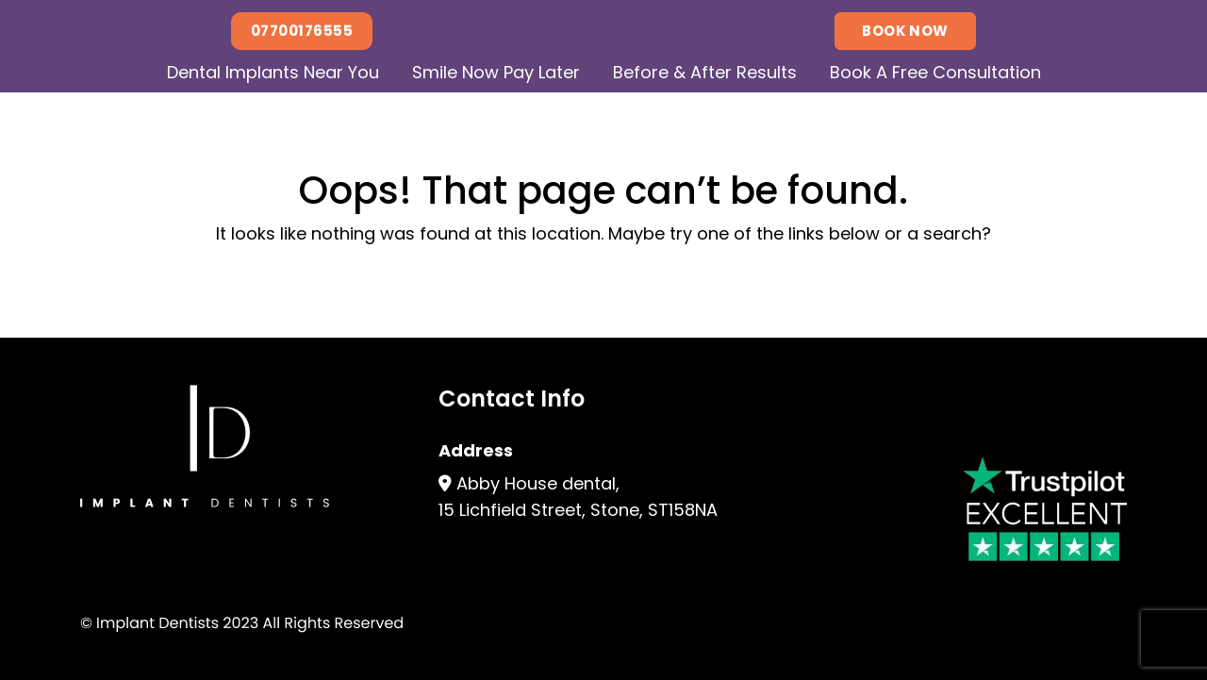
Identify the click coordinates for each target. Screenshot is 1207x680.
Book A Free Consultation (935, 72)
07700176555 (302, 31)
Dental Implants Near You (273, 72)
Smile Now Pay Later (496, 72)
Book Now (905, 31)
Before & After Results (705, 72)
